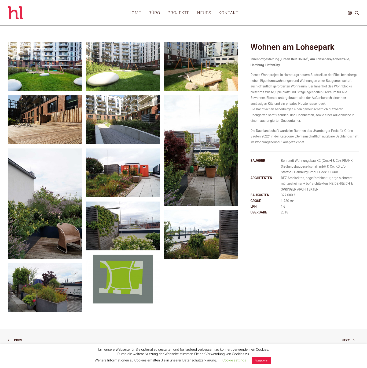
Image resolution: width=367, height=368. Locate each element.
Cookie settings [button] (234, 360)
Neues (204, 12)
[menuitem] (134, 12)
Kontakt (229, 12)
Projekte (179, 12)
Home (134, 12)
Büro (154, 12)
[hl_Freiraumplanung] (15, 12)
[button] (350, 12)
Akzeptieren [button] (261, 360)
